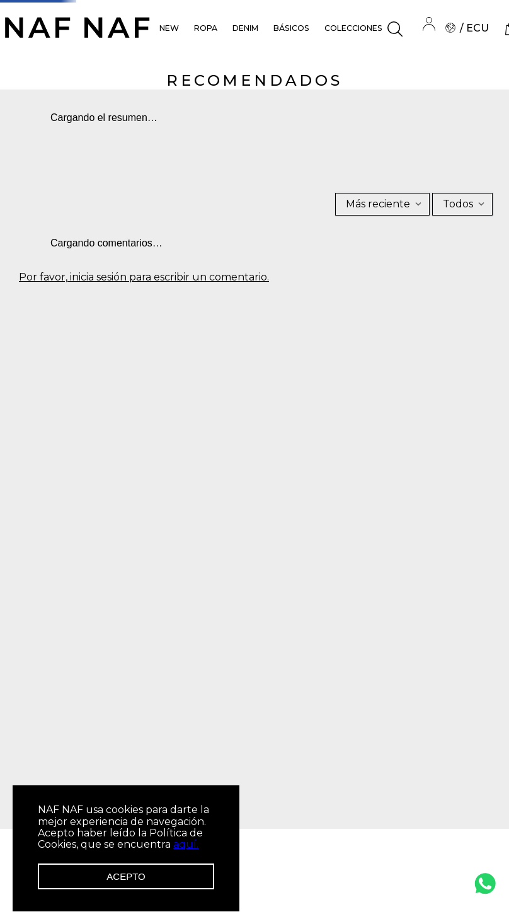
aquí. (185, 844)
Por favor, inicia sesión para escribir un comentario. (144, 277)
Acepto (125, 876)
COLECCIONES (353, 28)
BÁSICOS (291, 28)
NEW (169, 28)
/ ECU (467, 28)
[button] (395, 29)
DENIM (245, 28)
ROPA (205, 28)
